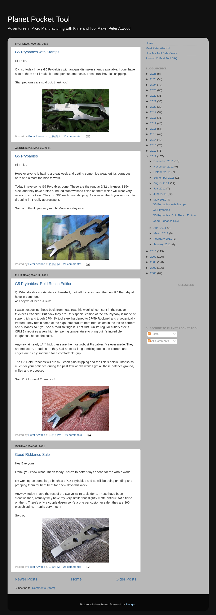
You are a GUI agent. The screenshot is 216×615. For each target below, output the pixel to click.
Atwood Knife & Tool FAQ (161, 58)
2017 (153, 123)
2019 (153, 112)
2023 (153, 90)
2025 (153, 79)
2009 (153, 256)
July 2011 (160, 188)
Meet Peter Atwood (158, 48)
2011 (153, 156)
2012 (153, 150)
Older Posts (126, 579)
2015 (153, 134)
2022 (153, 95)
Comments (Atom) (43, 587)
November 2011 (164, 166)
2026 (153, 73)
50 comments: (74, 434)
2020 (153, 106)
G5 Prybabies (26, 156)
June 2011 (161, 194)
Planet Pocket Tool (39, 19)
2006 (153, 273)
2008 (153, 262)
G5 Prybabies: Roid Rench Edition (43, 284)
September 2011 (164, 177)
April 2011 (160, 227)
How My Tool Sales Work (161, 53)
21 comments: (72, 264)
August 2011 (162, 183)
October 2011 (163, 172)
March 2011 (161, 233)
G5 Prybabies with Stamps (37, 52)
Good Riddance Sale (32, 455)
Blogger (130, 604)
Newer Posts (26, 579)
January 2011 (163, 244)
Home (76, 579)
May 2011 (160, 199)
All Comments (158, 341)
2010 (153, 251)
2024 (153, 84)
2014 (153, 139)
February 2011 (163, 238)
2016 (153, 128)
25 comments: (72, 136)
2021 (153, 101)
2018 (153, 117)
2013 (153, 145)
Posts (153, 333)
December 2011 (164, 161)
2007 (153, 267)
